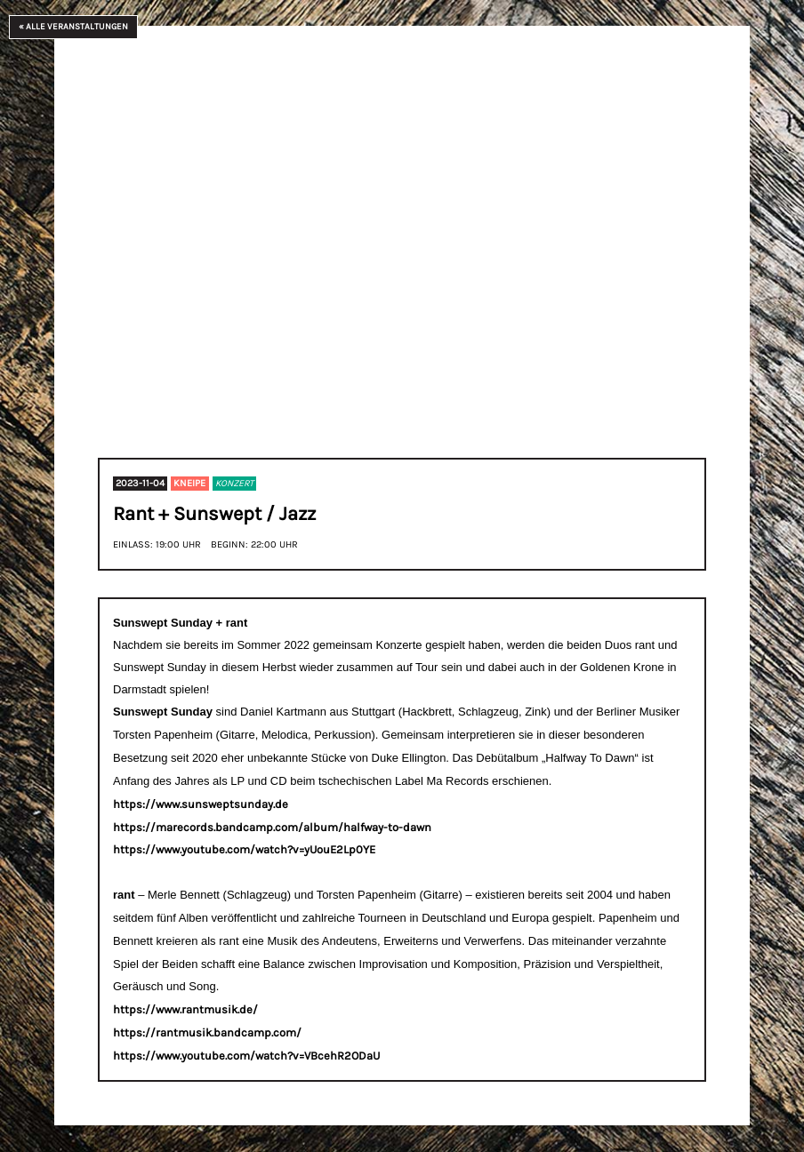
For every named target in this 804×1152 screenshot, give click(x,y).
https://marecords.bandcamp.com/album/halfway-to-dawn (272, 827)
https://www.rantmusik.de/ (185, 1009)
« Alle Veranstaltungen (73, 26)
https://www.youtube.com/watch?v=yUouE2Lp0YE (244, 849)
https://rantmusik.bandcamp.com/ (207, 1032)
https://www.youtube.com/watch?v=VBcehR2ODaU (246, 1055)
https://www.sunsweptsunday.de (200, 804)
